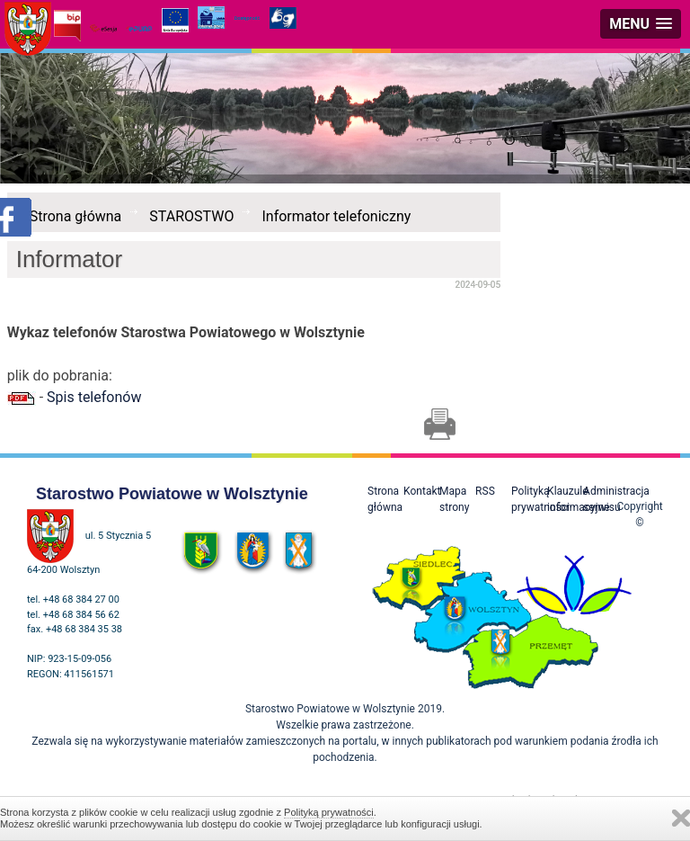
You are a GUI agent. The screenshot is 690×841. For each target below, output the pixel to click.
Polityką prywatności (329, 812)
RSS (485, 491)
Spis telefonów (94, 397)
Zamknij (681, 818)
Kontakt (421, 491)
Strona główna (76, 216)
